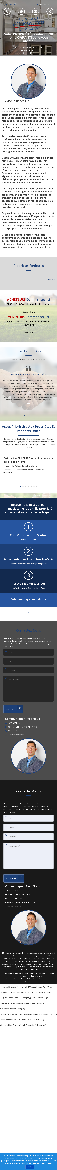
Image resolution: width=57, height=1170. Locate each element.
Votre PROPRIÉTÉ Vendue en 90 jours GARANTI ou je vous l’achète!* (28, 37)
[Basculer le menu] (52, 3)
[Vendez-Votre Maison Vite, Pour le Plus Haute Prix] (28, 324)
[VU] (29, 1167)
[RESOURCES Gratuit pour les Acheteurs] (28, 305)
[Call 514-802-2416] (7, 11)
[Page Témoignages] (28, 384)
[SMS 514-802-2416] (21, 11)
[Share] (49, 11)
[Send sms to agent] (7, 4)
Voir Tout (51, 279)
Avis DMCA (28, 981)
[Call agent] (3, 4)
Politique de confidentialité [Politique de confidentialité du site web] (28, 969)
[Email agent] (11, 4)
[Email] (35, 11)
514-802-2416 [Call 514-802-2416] (28, 53)
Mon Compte (43, 5)
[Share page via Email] (15, 4)
